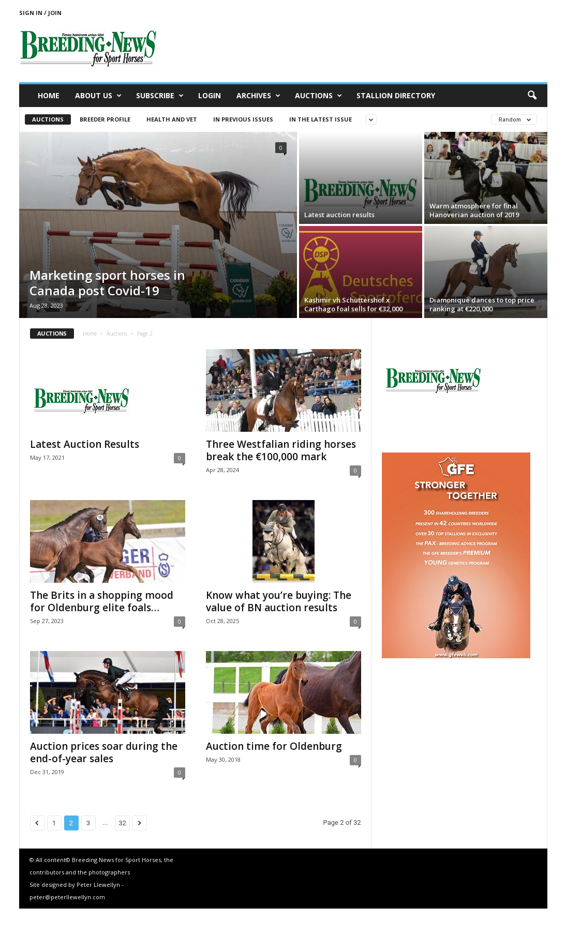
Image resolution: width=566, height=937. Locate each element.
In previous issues (243, 119)
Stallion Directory (395, 95)
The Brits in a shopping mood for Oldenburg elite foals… (101, 601)
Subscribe (160, 95)
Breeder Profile (105, 119)
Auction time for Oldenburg (274, 746)
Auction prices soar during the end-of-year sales (103, 752)
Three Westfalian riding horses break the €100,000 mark (281, 450)
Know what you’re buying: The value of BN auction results (278, 601)
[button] (531, 95)
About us (98, 95)
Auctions (318, 95)
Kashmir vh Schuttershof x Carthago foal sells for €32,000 (353, 304)
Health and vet (171, 119)
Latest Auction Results (84, 444)
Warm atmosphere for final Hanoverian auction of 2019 (474, 210)
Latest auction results (339, 214)
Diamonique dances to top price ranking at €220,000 (481, 304)
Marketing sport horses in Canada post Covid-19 (107, 282)
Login (209, 95)
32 (122, 823)
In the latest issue (320, 119)
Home (48, 95)
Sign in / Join (40, 13)
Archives (258, 95)
